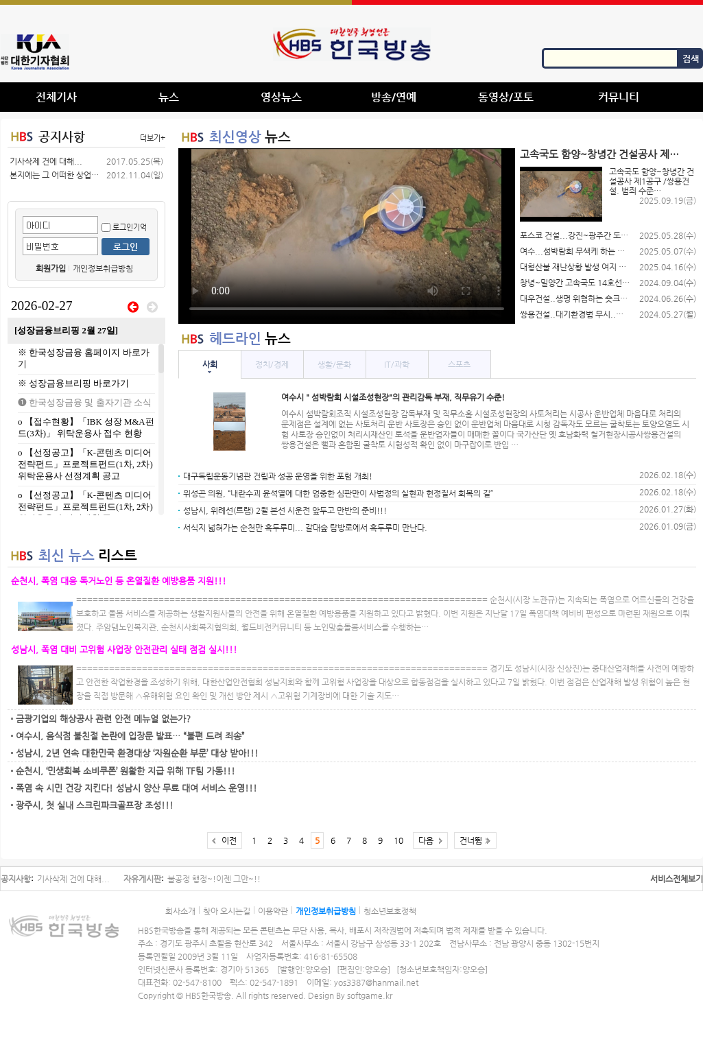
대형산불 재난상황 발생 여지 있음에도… (575, 267)
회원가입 (51, 268)
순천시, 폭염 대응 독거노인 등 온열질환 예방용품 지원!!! (118, 581)
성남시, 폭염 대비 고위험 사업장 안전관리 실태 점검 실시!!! (124, 649)
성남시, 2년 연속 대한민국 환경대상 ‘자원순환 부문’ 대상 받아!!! (137, 753)
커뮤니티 (618, 97)
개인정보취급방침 (103, 268)
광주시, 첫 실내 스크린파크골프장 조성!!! (95, 805)
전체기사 (56, 97)
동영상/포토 (506, 97)
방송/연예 (393, 97)
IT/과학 (396, 364)
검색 (690, 59)
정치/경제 (272, 364)
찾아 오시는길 (226, 911)
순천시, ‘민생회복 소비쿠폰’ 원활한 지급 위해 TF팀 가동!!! (125, 771)
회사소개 (180, 911)
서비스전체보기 (676, 879)
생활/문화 (334, 364)
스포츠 (459, 364)
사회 (209, 364)
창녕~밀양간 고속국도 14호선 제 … (575, 282)
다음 (425, 840)
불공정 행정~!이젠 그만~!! (214, 879)
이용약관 (273, 911)
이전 (229, 840)
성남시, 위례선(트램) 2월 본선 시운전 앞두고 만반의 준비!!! (285, 510)
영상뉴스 (281, 97)
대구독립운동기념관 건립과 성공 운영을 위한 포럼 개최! (277, 476)
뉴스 (168, 97)
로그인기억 (124, 227)
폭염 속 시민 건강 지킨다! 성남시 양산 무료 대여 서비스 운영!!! (136, 788)
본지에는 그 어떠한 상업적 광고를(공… (54, 175)
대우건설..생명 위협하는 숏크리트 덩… (575, 298)
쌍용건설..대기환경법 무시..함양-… (575, 314)
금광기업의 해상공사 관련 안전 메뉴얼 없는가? (103, 718)
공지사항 (61, 136)
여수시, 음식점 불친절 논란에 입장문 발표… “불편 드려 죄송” (130, 736)
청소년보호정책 (390, 911)
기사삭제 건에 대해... (46, 161)
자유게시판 (142, 879)
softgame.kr (369, 995)
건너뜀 (471, 840)
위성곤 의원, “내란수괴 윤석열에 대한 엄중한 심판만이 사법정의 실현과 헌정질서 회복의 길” (338, 493)
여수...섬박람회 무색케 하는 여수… (575, 251)
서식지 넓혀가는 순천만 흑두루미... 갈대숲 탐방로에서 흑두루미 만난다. (305, 527)
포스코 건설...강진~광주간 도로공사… (575, 235)
